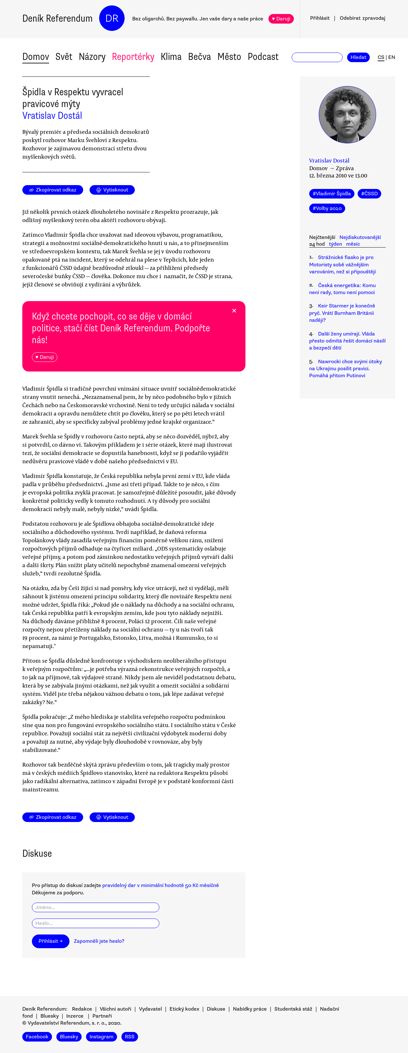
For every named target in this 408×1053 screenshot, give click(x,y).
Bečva (199, 56)
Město (229, 56)
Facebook (37, 1037)
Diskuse (216, 1009)
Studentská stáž (293, 1009)
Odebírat (362, 18)
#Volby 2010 (327, 208)
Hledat (358, 57)
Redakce (82, 1009)
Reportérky (133, 56)
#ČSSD (369, 194)
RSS (130, 1037)
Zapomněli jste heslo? (99, 941)
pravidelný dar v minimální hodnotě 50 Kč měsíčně (160, 885)
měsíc (353, 244)
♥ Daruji (281, 19)
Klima (171, 56)
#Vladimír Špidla (332, 194)
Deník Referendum (57, 18)
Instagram (101, 1037)
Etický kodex (184, 1009)
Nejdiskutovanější (360, 237)
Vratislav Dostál (52, 115)
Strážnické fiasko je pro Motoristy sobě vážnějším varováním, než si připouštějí (342, 264)
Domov (35, 56)
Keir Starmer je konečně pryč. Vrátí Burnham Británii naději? (342, 313)
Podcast (263, 56)
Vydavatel (150, 1009)
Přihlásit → (51, 941)
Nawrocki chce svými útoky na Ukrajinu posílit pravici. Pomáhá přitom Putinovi (345, 368)
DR (112, 18)
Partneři (102, 1016)
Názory (92, 56)
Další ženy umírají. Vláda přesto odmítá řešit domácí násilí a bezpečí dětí (347, 341)
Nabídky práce (250, 1009)
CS (381, 57)
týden (335, 244)
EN (391, 57)
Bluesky (49, 1016)
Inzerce (75, 1016)
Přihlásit (320, 18)
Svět (63, 56)
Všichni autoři (115, 1009)
